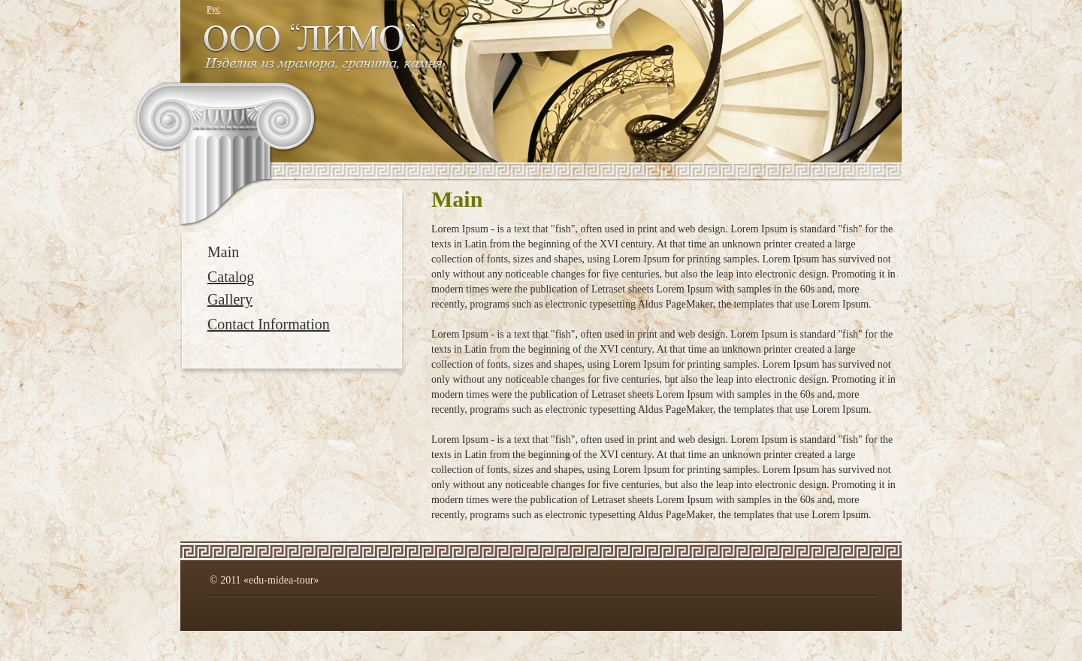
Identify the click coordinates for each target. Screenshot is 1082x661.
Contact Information (268, 324)
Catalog (230, 276)
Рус (213, 9)
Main (223, 252)
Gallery (229, 299)
